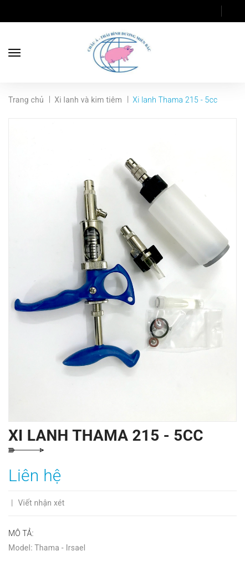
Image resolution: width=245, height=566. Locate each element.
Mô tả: (21, 533)
